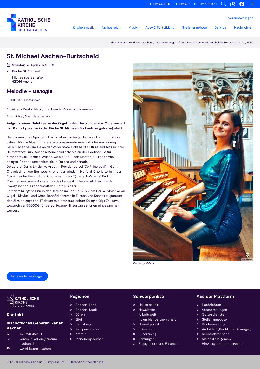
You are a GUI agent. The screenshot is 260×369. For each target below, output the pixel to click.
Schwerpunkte (148, 296)
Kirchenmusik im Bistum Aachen (131, 42)
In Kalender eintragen (27, 276)
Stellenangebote (194, 27)
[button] (111, 27)
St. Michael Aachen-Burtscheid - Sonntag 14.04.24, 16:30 (217, 42)
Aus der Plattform (215, 296)
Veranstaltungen (166, 42)
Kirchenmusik (83, 27)
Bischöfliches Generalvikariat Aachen (35, 325)
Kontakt (15, 315)
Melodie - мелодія (29, 91)
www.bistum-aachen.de (37, 349)
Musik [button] (133, 27)
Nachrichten (243, 27)
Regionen (79, 296)
